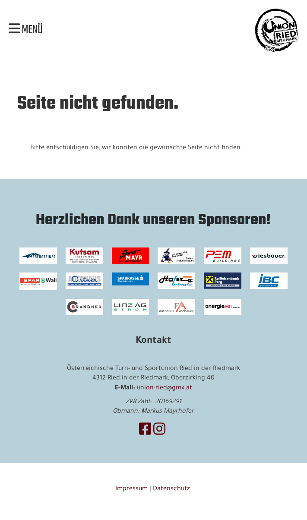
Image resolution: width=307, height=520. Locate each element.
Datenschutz (172, 489)
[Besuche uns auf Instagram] (159, 432)
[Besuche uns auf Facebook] (145, 432)
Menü (26, 30)
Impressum (131, 489)
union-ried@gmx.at (164, 388)
